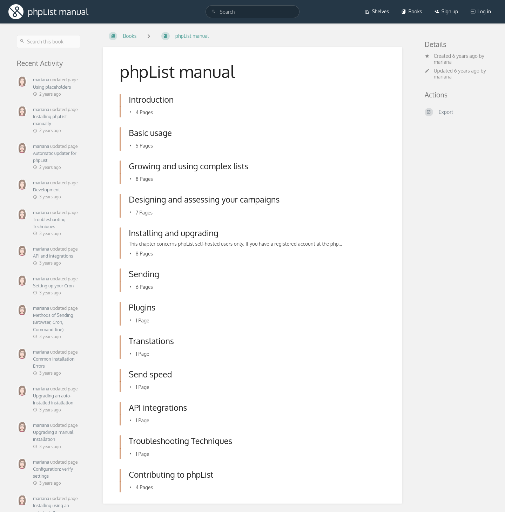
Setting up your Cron (53, 285)
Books (411, 11)
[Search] (213, 12)
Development (46, 189)
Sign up (446, 11)
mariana (41, 79)
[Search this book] (48, 41)
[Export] (456, 112)
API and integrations (53, 256)
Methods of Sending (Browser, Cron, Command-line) (53, 322)
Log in (481, 11)
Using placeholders (52, 87)
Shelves (377, 11)
